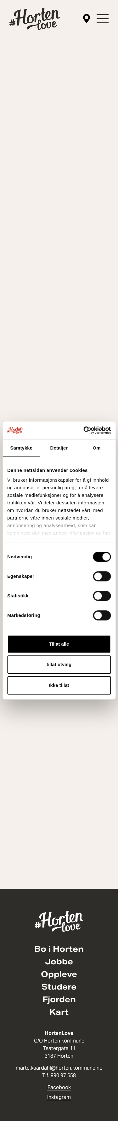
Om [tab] (97, 447)
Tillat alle (59, 644)
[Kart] (86, 18)
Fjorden (59, 999)
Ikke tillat (59, 685)
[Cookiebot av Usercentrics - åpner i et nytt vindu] (84, 430)
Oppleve (59, 974)
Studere (59, 987)
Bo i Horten (59, 949)
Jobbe (59, 962)
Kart (59, 1012)
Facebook (59, 1087)
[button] (103, 18)
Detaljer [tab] (59, 447)
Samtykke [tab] (21, 447)
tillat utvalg (59, 664)
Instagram (59, 1097)
